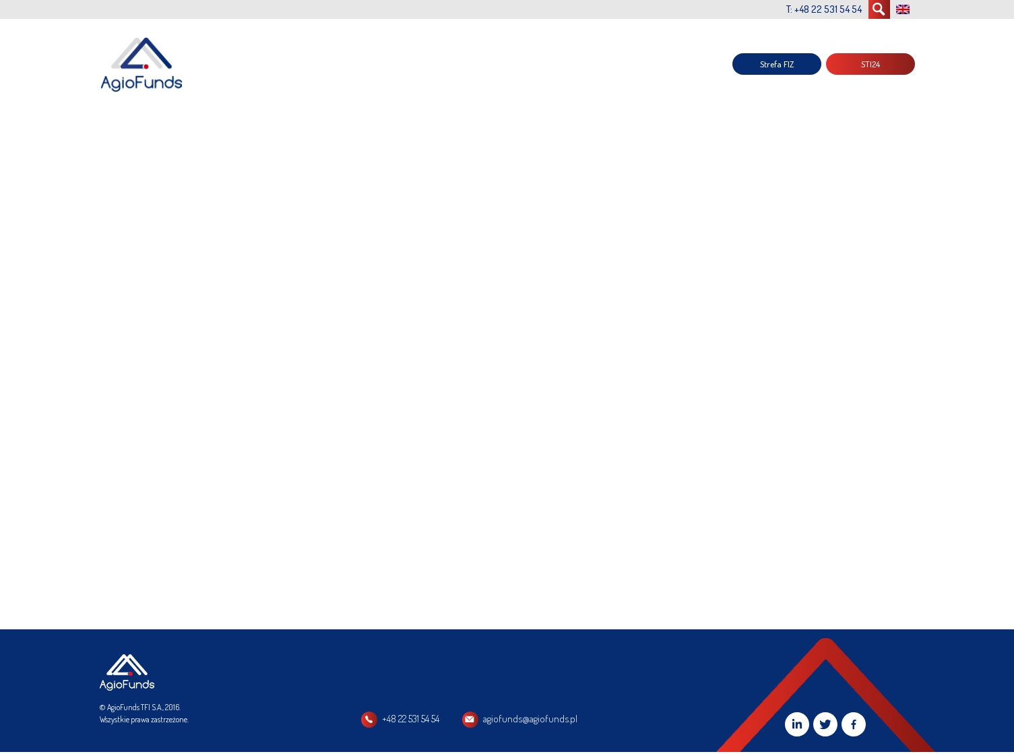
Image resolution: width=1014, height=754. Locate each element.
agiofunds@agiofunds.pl (530, 718)
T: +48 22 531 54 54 (824, 9)
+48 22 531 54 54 (410, 718)
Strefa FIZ (777, 64)
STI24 (870, 64)
